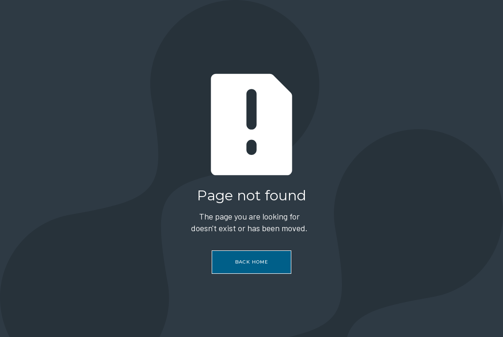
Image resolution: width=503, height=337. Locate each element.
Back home (251, 262)
